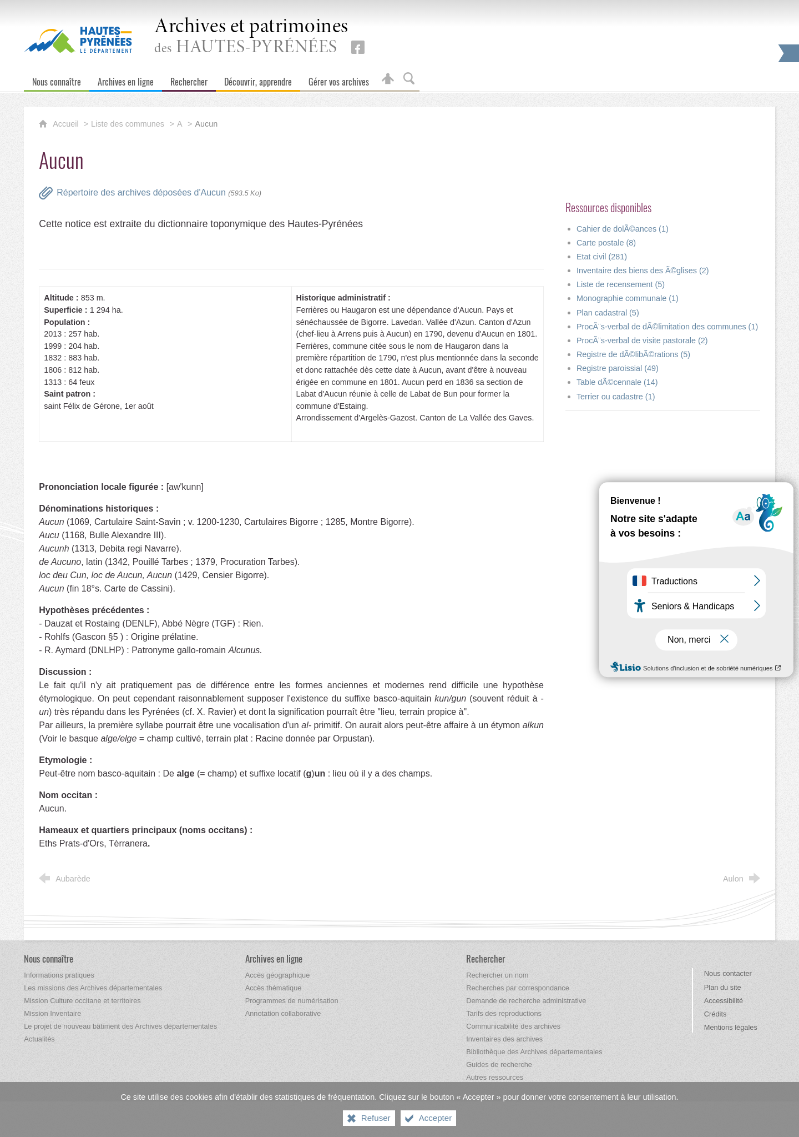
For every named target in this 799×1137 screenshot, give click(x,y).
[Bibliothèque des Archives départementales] (534, 1052)
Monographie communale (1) (628, 298)
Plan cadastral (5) (608, 312)
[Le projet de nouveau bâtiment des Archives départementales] (120, 1026)
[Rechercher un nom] (497, 975)
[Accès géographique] (277, 975)
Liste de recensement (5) (621, 284)
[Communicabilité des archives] (513, 1026)
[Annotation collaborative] (283, 1013)
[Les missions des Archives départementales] (93, 988)
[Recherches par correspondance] (517, 988)
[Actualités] (39, 1039)
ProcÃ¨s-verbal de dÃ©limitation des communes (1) (667, 326)
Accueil (66, 123)
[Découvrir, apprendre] (258, 79)
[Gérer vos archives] (338, 79)
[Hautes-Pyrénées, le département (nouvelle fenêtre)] (78, 39)
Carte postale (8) (606, 242)
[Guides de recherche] (499, 1064)
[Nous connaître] (56, 79)
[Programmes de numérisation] (291, 1000)
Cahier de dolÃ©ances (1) (623, 228)
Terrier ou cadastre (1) (616, 396)
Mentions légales (730, 1027)
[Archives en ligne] (125, 79)
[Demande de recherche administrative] (526, 1000)
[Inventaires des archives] (504, 1039)
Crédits (715, 1014)
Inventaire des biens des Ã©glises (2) (643, 270)
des (251, 37)
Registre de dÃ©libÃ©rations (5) (633, 354)
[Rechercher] (189, 79)
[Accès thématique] (273, 988)
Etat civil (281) (602, 256)
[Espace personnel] (387, 79)
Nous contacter (728, 973)
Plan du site (722, 987)
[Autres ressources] (494, 1077)
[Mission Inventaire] (52, 1013)
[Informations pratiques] (59, 975)
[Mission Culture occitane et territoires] (82, 1000)
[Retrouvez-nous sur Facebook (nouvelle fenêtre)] (358, 47)
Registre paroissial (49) (618, 368)
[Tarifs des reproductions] (504, 1013)
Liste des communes (127, 123)
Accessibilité (723, 1000)
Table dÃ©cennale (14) (617, 382)
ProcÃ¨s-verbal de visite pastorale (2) (642, 340)
